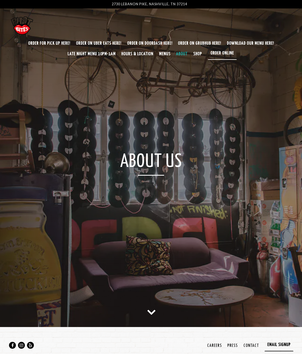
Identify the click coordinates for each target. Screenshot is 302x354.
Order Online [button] (222, 53)
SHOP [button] (197, 54)
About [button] (181, 54)
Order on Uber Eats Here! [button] (98, 43)
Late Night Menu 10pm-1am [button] (91, 54)
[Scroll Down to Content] (151, 312)
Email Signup (279, 345)
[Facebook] (12, 345)
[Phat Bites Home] (27, 26)
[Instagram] (21, 345)
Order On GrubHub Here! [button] (199, 43)
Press (232, 345)
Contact (251, 345)
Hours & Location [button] (137, 54)
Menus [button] (164, 54)
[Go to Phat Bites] (149, 4)
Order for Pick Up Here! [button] (49, 43)
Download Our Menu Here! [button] (250, 43)
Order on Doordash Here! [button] (149, 43)
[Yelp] (30, 345)
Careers (214, 345)
